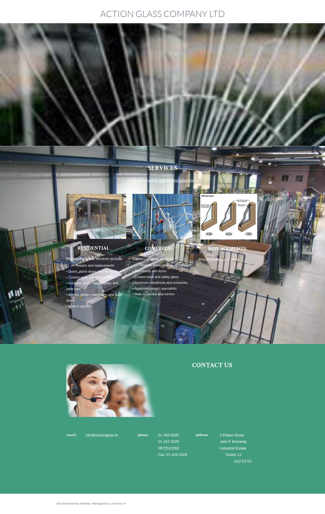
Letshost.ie (118, 503)
